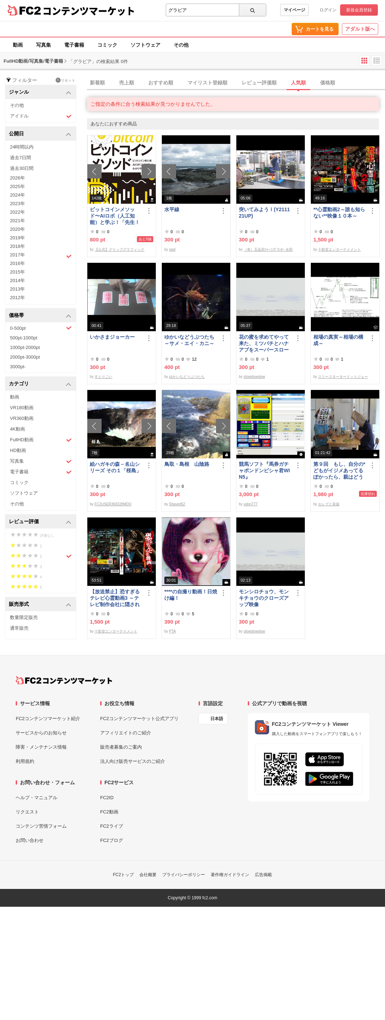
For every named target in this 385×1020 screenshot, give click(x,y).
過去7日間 (20, 157)
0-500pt (41, 328)
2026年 (17, 178)
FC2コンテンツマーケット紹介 (48, 718)
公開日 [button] (40, 134)
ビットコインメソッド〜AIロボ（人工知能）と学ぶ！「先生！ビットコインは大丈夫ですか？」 (115, 216)
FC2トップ (123, 874)
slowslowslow (254, 377)
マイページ (294, 9)
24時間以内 (22, 147)
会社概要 (147, 874)
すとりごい (103, 377)
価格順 (327, 82)
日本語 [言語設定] (216, 718)
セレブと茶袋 (328, 504)
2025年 (17, 186)
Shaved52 (177, 504)
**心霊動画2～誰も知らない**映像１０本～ (339, 213)
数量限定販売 (24, 617)
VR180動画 (22, 407)
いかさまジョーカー (112, 337)
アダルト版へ (360, 29)
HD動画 (18, 450)
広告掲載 (263, 874)
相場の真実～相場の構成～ (338, 340)
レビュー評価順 (259, 82)
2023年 (17, 203)
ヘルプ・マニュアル (36, 797)
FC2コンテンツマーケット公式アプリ (139, 718)
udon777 (250, 504)
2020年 (17, 229)
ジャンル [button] (40, 92)
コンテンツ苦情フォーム (41, 826)
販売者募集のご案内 (121, 747)
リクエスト (27, 812)
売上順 (126, 82)
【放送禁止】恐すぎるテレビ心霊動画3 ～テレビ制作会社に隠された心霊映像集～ (115, 598)
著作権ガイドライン (230, 874)
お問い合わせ (29, 840)
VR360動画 (22, 418)
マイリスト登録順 (207, 82)
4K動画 (17, 429)
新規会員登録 (359, 9)
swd (172, 249)
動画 (18, 45)
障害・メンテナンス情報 (41, 747)
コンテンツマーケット (88, 10)
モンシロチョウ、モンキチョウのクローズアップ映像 (264, 598)
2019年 (17, 237)
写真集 (43, 45)
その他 (181, 45)
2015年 (17, 272)
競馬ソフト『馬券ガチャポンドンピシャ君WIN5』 (264, 470)
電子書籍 (74, 45)
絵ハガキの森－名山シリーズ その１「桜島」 (115, 467)
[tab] (236, 83)
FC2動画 (109, 812)
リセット (65, 80)
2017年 (41, 255)
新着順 (97, 82)
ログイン (328, 9)
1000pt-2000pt (25, 347)
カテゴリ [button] (40, 384)
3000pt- (18, 366)
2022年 (17, 212)
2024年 (17, 195)
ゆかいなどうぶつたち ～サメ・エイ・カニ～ (190, 340)
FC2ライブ (111, 826)
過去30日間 (22, 168)
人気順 (298, 82)
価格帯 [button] (40, 315)
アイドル (41, 116)
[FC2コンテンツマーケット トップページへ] (64, 680)
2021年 (17, 220)
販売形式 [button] (40, 604)
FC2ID (107, 797)
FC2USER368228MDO (112, 504)
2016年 (17, 263)
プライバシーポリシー (183, 874)
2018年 (17, 246)
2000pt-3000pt (25, 357)
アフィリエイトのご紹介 (125, 732)
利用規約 (25, 761)
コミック (107, 45)
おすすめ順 (160, 82)
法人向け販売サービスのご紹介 (132, 761)
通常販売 (19, 628)
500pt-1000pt (23, 337)
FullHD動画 (41, 440)
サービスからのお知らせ (41, 732)
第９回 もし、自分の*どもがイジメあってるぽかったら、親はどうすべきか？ (339, 470)
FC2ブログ (111, 840)
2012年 (17, 297)
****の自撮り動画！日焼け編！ (190, 595)
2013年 (17, 289)
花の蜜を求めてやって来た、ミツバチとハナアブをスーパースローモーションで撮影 (264, 343)
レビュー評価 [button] (40, 522)
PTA (172, 631)
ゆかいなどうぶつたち (187, 377)
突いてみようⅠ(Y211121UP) (264, 213)
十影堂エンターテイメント (339, 249)
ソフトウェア (145, 45)
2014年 (17, 280)
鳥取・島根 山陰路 (186, 464)
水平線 (171, 209)
